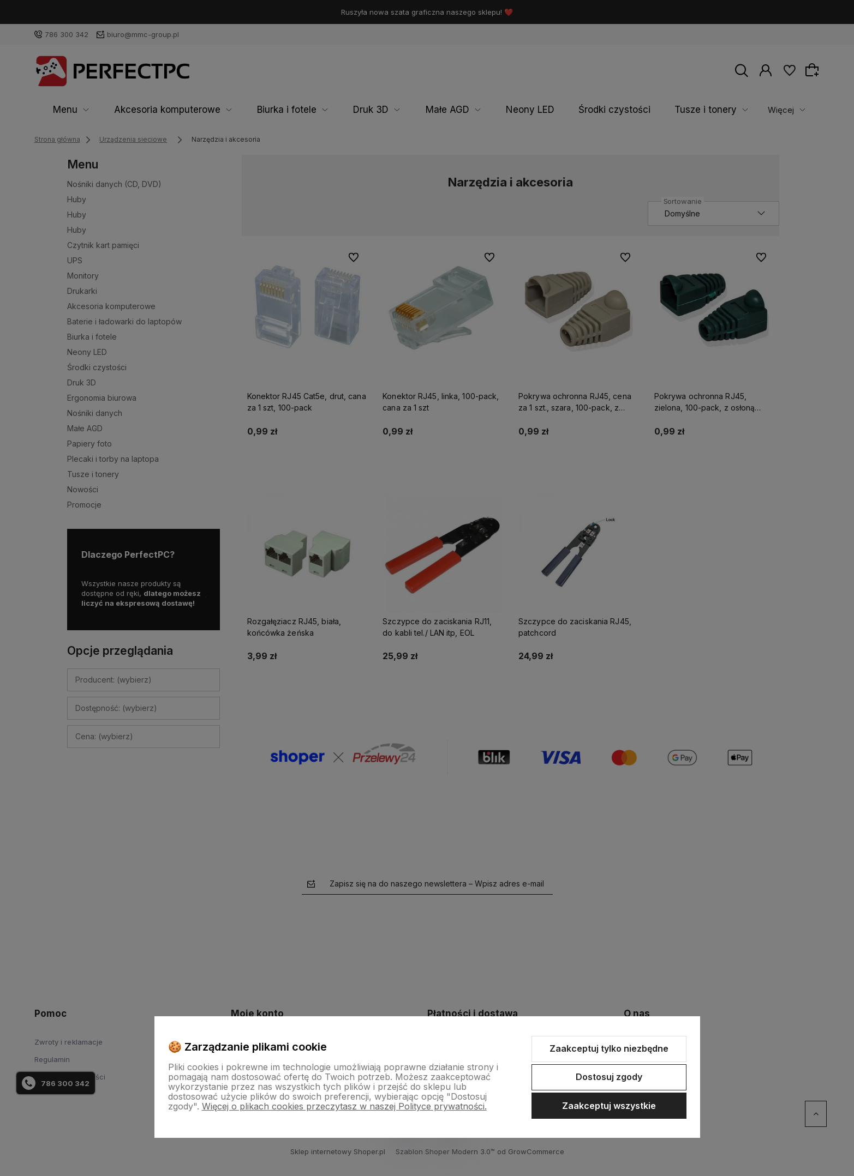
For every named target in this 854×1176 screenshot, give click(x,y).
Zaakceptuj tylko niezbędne (609, 1048)
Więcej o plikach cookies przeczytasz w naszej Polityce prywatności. (344, 1106)
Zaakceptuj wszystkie (609, 1105)
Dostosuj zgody (609, 1076)
